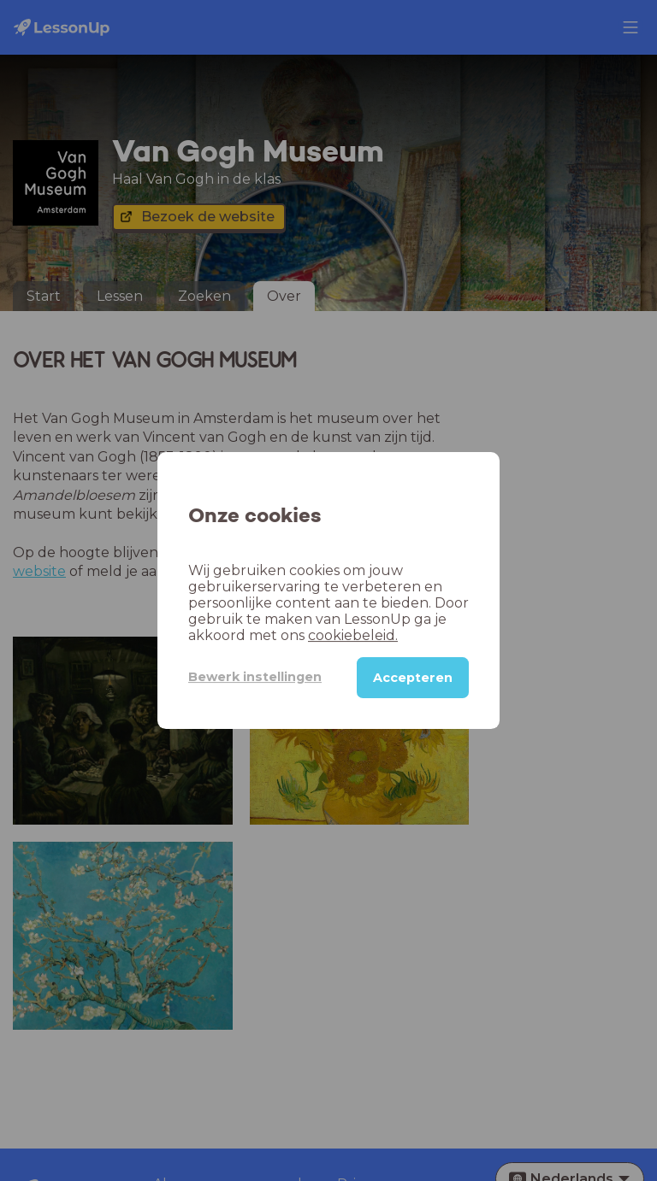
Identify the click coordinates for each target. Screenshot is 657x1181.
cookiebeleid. (353, 635)
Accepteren (413, 677)
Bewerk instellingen (255, 677)
